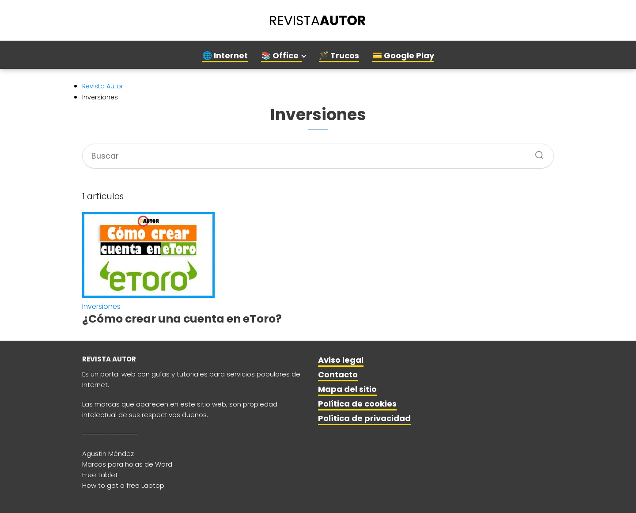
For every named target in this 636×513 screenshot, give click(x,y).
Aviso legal (340, 359)
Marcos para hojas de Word (127, 464)
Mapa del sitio (347, 389)
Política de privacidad (364, 418)
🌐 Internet (225, 55)
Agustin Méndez (108, 453)
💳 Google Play (403, 55)
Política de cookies (357, 403)
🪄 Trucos (339, 55)
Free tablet (100, 474)
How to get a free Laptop (123, 485)
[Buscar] (536, 152)
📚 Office (280, 55)
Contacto (338, 374)
